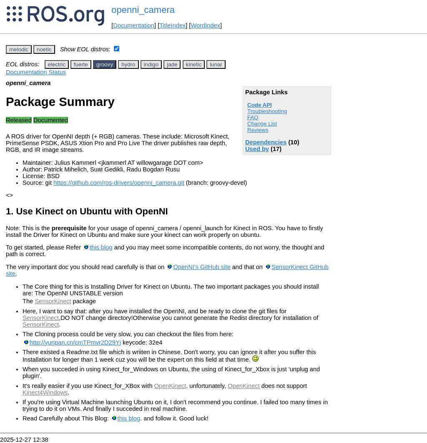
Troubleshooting (267, 111)
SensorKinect (53, 301)
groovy (104, 64)
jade (172, 64)
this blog (101, 247)
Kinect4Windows (45, 392)
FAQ (253, 117)
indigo (151, 64)
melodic (18, 49)
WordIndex (205, 25)
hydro (128, 64)
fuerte (81, 64)
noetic (44, 49)
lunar (216, 64)
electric (56, 64)
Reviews (257, 130)
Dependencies (265, 142)
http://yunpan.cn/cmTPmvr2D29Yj (75, 342)
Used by (257, 149)
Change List (262, 124)
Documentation (133, 25)
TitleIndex (172, 25)
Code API (259, 105)
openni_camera (143, 10)
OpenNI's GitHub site (201, 267)
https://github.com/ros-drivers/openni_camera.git (118, 182)
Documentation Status (36, 72)
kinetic (194, 64)
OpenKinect (170, 386)
